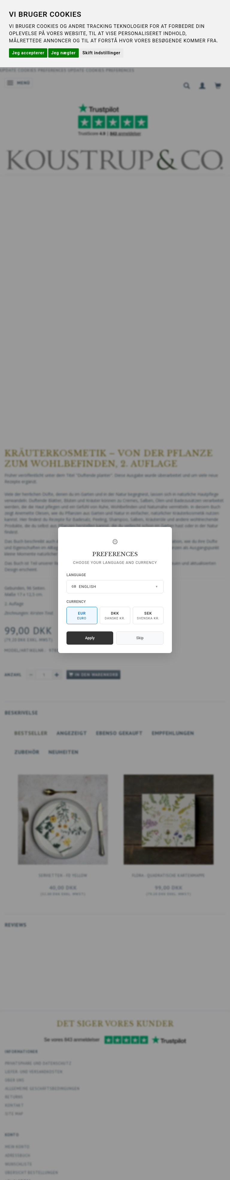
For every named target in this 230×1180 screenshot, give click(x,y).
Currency (76, 602)
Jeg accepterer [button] (28, 52)
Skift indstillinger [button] (101, 52)
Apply (90, 638)
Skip (139, 638)
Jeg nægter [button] (63, 52)
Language (76, 575)
